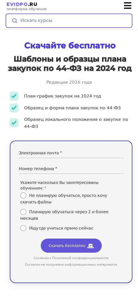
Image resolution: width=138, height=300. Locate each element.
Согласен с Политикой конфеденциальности (71, 258)
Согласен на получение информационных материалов (71, 264)
